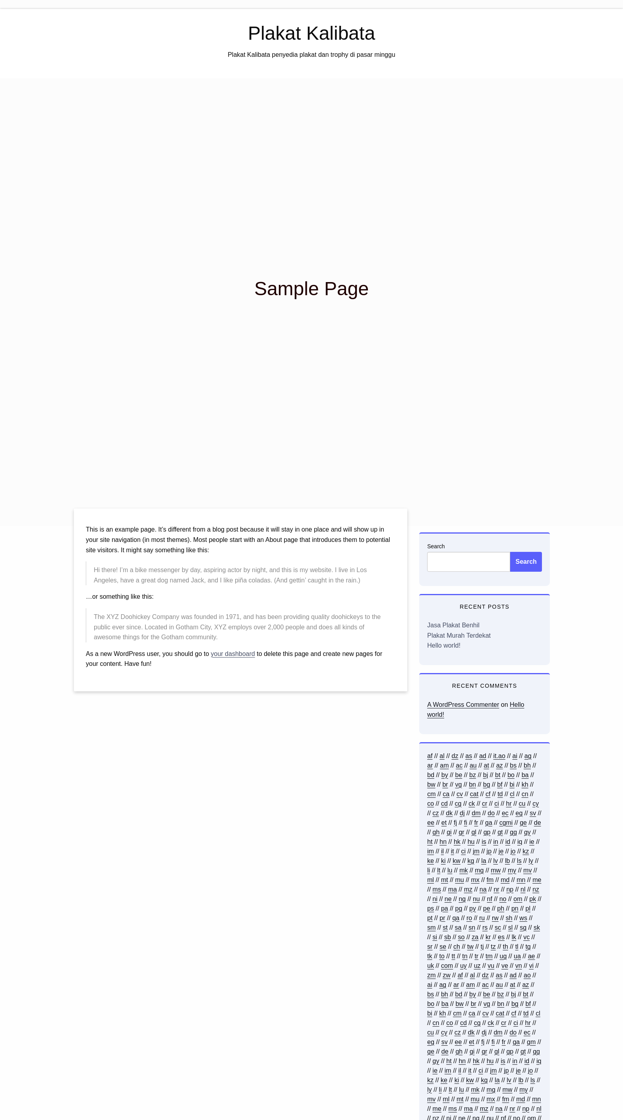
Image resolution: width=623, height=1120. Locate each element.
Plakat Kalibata (311, 33)
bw (431, 784)
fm (490, 879)
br (445, 784)
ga (488, 822)
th (505, 946)
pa (444, 908)
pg (458, 908)
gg (513, 832)
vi (531, 965)
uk (430, 965)
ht (429, 841)
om (517, 899)
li (428, 870)
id (507, 841)
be (458, 775)
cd (444, 803)
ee (430, 822)
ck (471, 803)
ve (504, 965)
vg (458, 784)
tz (493, 946)
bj (485, 775)
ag (528, 755)
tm (489, 956)
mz (468, 889)
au (473, 765)
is (484, 841)
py (472, 908)
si (435, 937)
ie (531, 841)
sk (537, 927)
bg (486, 784)
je (501, 851)
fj (455, 822)
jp (489, 851)
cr (484, 803)
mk (463, 870)
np (509, 889)
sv (533, 813)
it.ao (499, 755)
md (505, 879)
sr (429, 946)
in (495, 841)
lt (438, 870)
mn (521, 879)
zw (447, 975)
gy (527, 832)
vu (491, 965)
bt (497, 775)
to (441, 956)
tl (517, 946)
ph (500, 908)
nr (496, 889)
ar (430, 765)
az (499, 765)
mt (444, 879)
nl (522, 889)
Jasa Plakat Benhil (453, 625)
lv (495, 860)
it (452, 851)
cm (431, 794)
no (503, 899)
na (483, 889)
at (486, 765)
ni (435, 899)
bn (472, 784)
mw (496, 870)
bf (499, 784)
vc (526, 937)
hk (457, 841)
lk (514, 937)
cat (474, 794)
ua (517, 956)
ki (443, 860)
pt (429, 918)
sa (458, 927)
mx (475, 879)
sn (471, 927)
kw (456, 860)
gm (531, 1042)
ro (469, 918)
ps (430, 908)
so (461, 937)
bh (527, 765)
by (444, 775)
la (483, 860)
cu (522, 803)
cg (458, 803)
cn (525, 794)
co (430, 803)
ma (452, 889)
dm (476, 813)
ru (482, 918)
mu (459, 879)
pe (486, 908)
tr (476, 956)
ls (519, 860)
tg (527, 946)
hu (471, 841)
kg (471, 860)
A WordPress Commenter (463, 704)
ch (456, 946)
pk (532, 899)
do (491, 813)
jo (513, 851)
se (442, 946)
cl (512, 794)
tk (429, 956)
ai (515, 755)
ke (430, 860)
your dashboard (233, 653)
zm (431, 975)
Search (436, 546)
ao (527, 975)
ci (496, 803)
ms (437, 889)
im (430, 851)
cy (535, 803)
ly (530, 860)
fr (476, 822)
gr (461, 832)
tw (470, 946)
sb (447, 937)
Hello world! (443, 645)
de (537, 822)
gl (473, 832)
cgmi (506, 822)
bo (511, 775)
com (447, 965)
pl (528, 908)
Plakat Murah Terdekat (459, 635)
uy (463, 965)
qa (455, 918)
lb (507, 860)
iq (519, 841)
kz (525, 851)
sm (431, 927)
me (536, 879)
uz (477, 965)
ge (523, 822)
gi (449, 832)
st (445, 927)
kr (488, 937)
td (500, 794)
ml (430, 879)
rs (485, 927)
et (444, 822)
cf (488, 794)
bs (513, 765)
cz (436, 813)
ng (462, 899)
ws (523, 918)
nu (476, 899)
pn (515, 908)
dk (449, 813)
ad (482, 755)
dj (462, 813)
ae (531, 956)
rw (495, 918)
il (442, 851)
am (444, 765)
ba (525, 775)
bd (430, 775)
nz (535, 889)
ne (448, 899)
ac (459, 765)
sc (498, 927)
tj (482, 946)
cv (460, 794)
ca (446, 794)
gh (436, 832)
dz (455, 755)
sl (510, 927)
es (501, 937)
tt (453, 956)
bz (472, 775)
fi (465, 822)
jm (476, 851)
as (468, 755)
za (475, 937)
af (429, 755)
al (441, 755)
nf (489, 899)
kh (525, 784)
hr (509, 803)
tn (464, 956)
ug (503, 956)
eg (519, 813)
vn (518, 965)
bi (511, 784)
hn (443, 841)
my (512, 870)
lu (449, 870)
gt (500, 832)
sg (523, 927)
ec (505, 813)
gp (487, 832)
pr (442, 918)
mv (527, 870)
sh (509, 918)
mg (479, 870)
